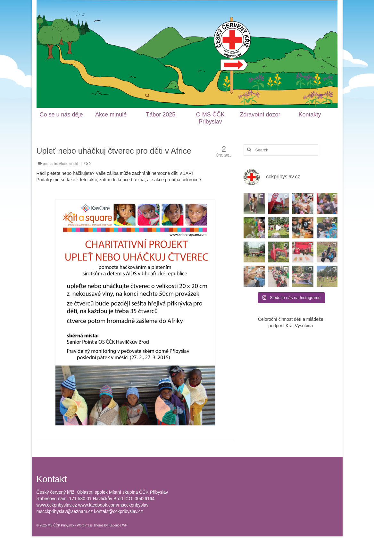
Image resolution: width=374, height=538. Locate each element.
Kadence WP (118, 525)
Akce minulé (68, 164)
